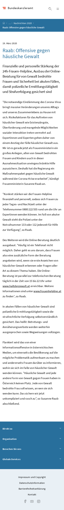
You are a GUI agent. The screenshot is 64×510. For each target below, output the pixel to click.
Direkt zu (32, 429)
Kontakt (32, 494)
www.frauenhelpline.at (47, 291)
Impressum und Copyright (32, 477)
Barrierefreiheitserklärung (32, 488)
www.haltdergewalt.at (16, 286)
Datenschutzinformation (32, 482)
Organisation (32, 439)
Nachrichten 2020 (23, 23)
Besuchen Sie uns (32, 449)
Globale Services (32, 459)
